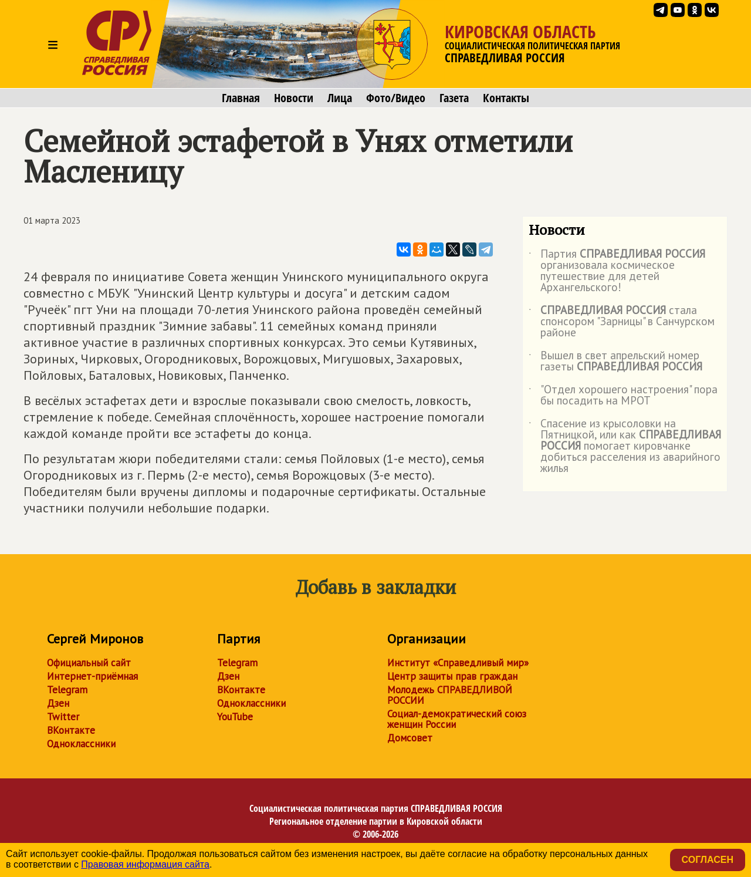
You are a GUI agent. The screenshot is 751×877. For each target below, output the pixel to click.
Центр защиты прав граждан (452, 676)
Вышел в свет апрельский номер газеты (615, 361)
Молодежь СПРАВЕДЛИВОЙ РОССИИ (449, 695)
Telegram (67, 689)
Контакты (506, 98)
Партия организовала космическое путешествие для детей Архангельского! (617, 271)
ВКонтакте (71, 730)
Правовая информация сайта (145, 864)
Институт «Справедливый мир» (458, 662)
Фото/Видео (395, 98)
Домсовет (409, 738)
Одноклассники (81, 743)
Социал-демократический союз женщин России (456, 719)
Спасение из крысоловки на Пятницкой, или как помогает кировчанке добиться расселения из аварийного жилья (625, 446)
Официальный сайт (89, 662)
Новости (293, 98)
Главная (241, 98)
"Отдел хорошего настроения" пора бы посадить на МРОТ (623, 395)
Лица (339, 98)
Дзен (58, 703)
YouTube (235, 716)
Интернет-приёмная (92, 676)
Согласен (707, 860)
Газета (454, 98)
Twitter (63, 716)
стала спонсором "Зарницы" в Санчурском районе (622, 322)
